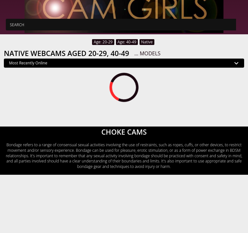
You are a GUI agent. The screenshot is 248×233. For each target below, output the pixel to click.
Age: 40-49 (127, 42)
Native (147, 42)
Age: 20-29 (103, 42)
